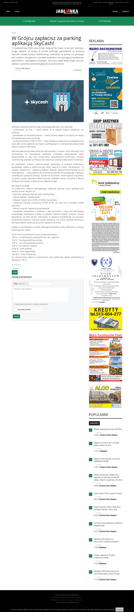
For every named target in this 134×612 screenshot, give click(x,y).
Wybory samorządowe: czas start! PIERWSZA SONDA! (107, 460)
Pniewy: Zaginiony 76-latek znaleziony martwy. (104, 556)
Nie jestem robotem (24, 309)
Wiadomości (94, 423)
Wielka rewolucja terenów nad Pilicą (108, 429)
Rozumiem (119, 609)
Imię (19, 284)
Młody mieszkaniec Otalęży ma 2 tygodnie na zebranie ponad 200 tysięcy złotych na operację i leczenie (108, 477)
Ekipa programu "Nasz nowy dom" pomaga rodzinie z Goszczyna (107, 508)
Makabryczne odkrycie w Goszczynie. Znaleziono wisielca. (106, 540)
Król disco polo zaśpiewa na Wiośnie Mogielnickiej (108, 524)
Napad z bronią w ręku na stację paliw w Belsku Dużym (106, 444)
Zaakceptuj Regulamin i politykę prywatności (31, 304)
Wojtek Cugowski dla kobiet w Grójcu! (67, 21)
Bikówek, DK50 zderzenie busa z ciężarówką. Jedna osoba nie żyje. (107, 572)
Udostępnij (77, 70)
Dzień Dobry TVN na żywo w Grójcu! (108, 493)
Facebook (125, 11)
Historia (115, 11)
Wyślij (16, 316)
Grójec (14, 33)
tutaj (112, 609)
